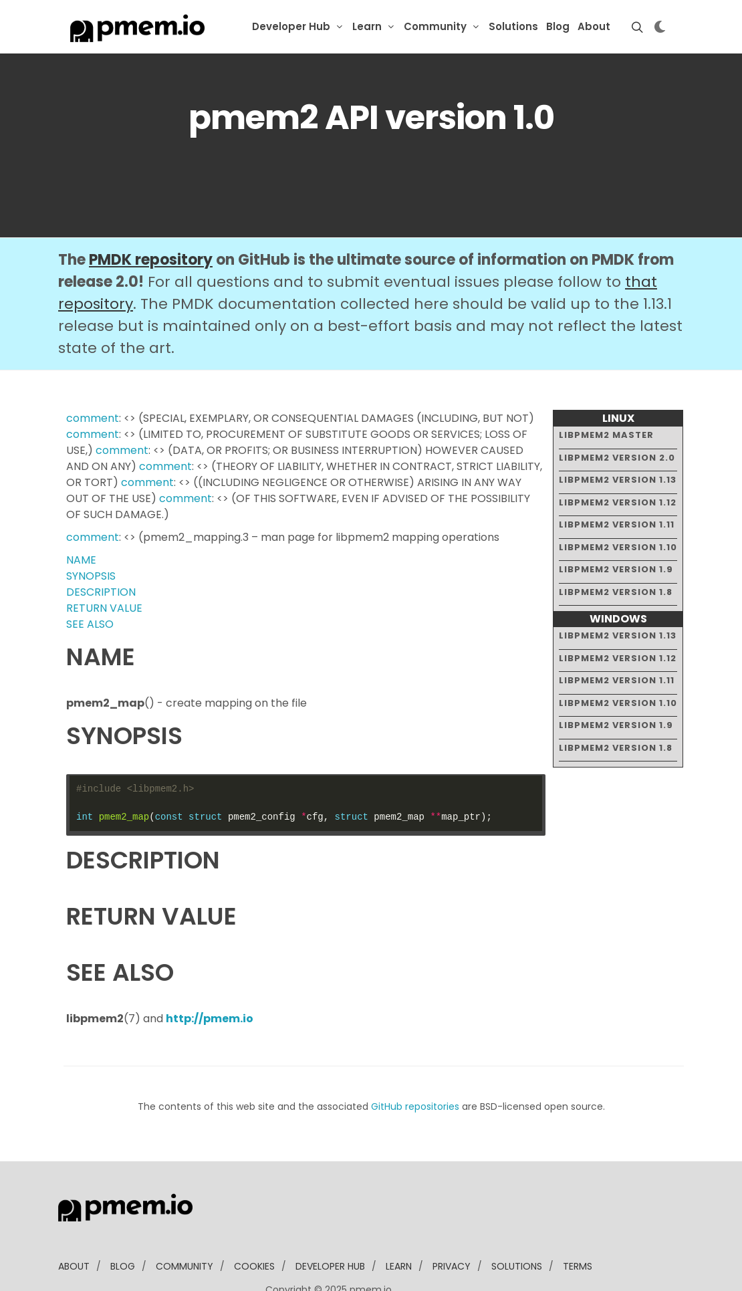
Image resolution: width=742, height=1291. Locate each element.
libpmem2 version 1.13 (617, 439)
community (184, 1225)
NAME (81, 519)
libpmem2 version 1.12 (617, 461)
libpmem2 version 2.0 (617, 416)
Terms (577, 1225)
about (74, 1225)
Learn (367, 26)
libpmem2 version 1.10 (618, 505)
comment (92, 377)
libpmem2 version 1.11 (616, 483)
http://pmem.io (209, 977)
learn (399, 1225)
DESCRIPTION (101, 551)
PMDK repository (151, 219)
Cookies (254, 1225)
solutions (516, 1225)
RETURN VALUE (104, 567)
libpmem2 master (606, 394)
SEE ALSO (90, 583)
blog (122, 1225)
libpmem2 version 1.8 (615, 550)
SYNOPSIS (91, 535)
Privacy (451, 1225)
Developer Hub (291, 26)
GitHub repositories (415, 1065)
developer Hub (330, 1225)
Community (435, 26)
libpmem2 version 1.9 (616, 528)
